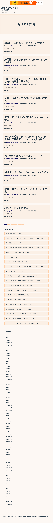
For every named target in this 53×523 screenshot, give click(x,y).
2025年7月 (9, 359)
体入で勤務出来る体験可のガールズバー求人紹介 (19, 312)
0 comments (23, 46)
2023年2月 (9, 434)
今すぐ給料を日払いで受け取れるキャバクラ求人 (19, 307)
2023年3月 (9, 432)
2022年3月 (9, 463)
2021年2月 (9, 497)
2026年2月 (9, 340)
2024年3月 (9, 400)
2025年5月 (9, 364)
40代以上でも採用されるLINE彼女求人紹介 (17, 298)
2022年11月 (9, 442)
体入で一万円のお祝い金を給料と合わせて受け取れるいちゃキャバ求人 (25, 250)
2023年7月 (9, 421)
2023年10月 (9, 413)
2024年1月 (9, 406)
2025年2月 (9, 372)
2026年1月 (9, 343)
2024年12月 (9, 377)
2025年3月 (9, 369)
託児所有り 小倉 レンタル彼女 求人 (15, 246)
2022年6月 (9, 455)
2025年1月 (9, 374)
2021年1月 (9, 499)
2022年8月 (9, 450)
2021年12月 (9, 471)
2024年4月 (9, 398)
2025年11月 (9, 348)
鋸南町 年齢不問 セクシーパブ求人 (25, 43)
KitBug (28, 519)
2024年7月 (9, 390)
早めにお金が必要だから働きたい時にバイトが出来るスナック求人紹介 (25, 241)
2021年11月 (9, 473)
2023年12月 (9, 408)
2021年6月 (9, 486)
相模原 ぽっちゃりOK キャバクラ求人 (25, 174)
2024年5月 (9, 395)
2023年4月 (9, 429)
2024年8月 (9, 387)
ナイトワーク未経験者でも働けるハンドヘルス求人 (19, 288)
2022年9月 (9, 447)
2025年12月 (9, 346)
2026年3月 (9, 338)
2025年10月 (9, 351)
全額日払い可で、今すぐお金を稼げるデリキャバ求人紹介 (21, 293)
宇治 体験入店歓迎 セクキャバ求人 (16, 302)
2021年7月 (9, 484)
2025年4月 (9, 366)
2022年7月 (9, 452)
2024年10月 (9, 382)
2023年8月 (9, 419)
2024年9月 (9, 385)
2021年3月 (9, 494)
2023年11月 (9, 411)
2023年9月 (9, 416)
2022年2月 (9, 465)
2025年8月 (9, 356)
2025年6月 (9, 361)
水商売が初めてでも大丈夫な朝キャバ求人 (17, 265)
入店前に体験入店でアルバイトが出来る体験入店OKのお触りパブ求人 (24, 269)
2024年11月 (9, 379)
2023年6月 (9, 424)
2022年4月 (9, 460)
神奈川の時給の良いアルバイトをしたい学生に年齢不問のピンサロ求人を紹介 (26, 138)
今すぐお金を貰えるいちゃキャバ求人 (16, 260)
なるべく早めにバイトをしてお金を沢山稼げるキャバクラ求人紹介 (23, 283)
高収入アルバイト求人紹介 (9, 9)
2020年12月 (9, 502)
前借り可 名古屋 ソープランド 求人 (15, 274)
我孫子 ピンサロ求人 (16, 211)
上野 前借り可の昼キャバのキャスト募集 (26, 193)
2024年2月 (9, 403)
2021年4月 (9, 491)
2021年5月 (9, 489)
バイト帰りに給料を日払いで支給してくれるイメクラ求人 (21, 317)
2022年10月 (9, 445)
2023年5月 (9, 426)
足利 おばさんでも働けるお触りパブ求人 (25, 99)
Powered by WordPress (42, 519)
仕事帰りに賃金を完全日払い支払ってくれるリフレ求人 (21, 321)
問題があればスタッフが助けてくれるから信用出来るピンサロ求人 (23, 326)
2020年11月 (9, 504)
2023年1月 (9, 437)
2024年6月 (9, 393)
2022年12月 (9, 439)
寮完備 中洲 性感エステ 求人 (13, 236)
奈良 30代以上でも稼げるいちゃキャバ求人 (25, 119)
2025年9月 (9, 353)
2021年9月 (9, 478)
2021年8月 (9, 481)
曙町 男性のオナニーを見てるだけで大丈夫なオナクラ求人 (22, 279)
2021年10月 (9, 476)
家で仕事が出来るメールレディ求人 (24, 156)
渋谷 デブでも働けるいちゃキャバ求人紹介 (18, 255)
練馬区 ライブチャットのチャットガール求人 (25, 61)
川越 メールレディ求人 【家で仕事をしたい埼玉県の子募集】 (26, 80)
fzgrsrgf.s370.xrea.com (12, 46)
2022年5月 (9, 458)
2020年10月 (9, 507)
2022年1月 (9, 468)
